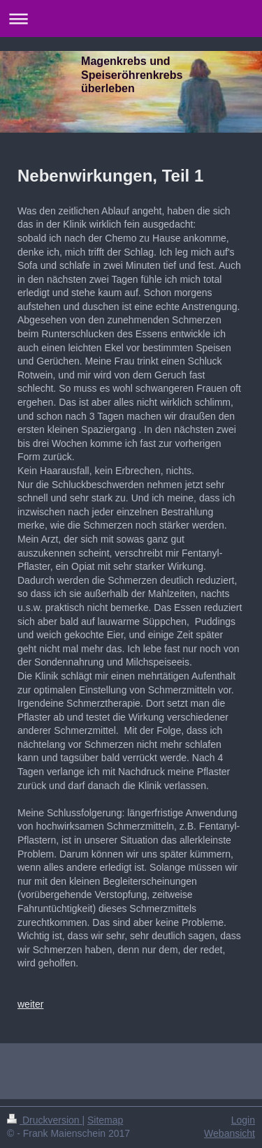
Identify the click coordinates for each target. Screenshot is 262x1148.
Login (243, 1120)
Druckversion (44, 1120)
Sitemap (105, 1120)
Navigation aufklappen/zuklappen (131, 18)
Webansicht (229, 1133)
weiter (30, 1004)
